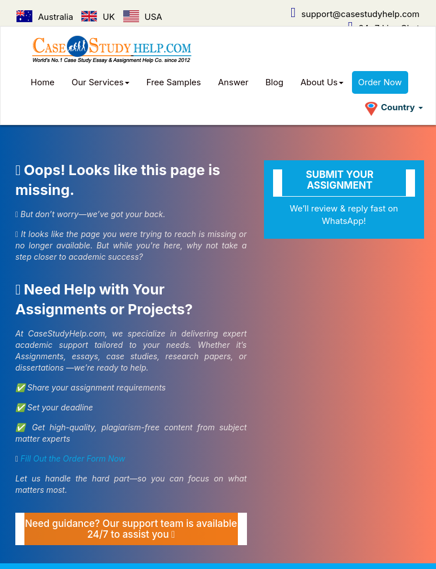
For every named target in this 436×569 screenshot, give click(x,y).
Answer (233, 82)
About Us (321, 82)
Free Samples (173, 82)
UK (98, 16)
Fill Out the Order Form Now (72, 458)
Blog (275, 82)
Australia (44, 16)
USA (142, 16)
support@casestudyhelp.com (355, 14)
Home (42, 82)
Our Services (100, 82)
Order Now (380, 82)
